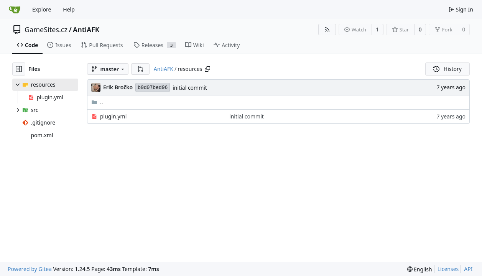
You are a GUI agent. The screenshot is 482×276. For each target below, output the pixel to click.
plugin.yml (113, 116)
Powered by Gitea (30, 269)
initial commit (190, 87)
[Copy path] (207, 69)
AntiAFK (86, 29)
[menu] (419, 269)
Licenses (448, 269)
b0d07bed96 (153, 87)
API (468, 269)
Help (69, 9)
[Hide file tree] (18, 69)
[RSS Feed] (327, 29)
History (447, 68)
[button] (140, 69)
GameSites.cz (46, 29)
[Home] (14, 9)
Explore (41, 9)
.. (97, 102)
